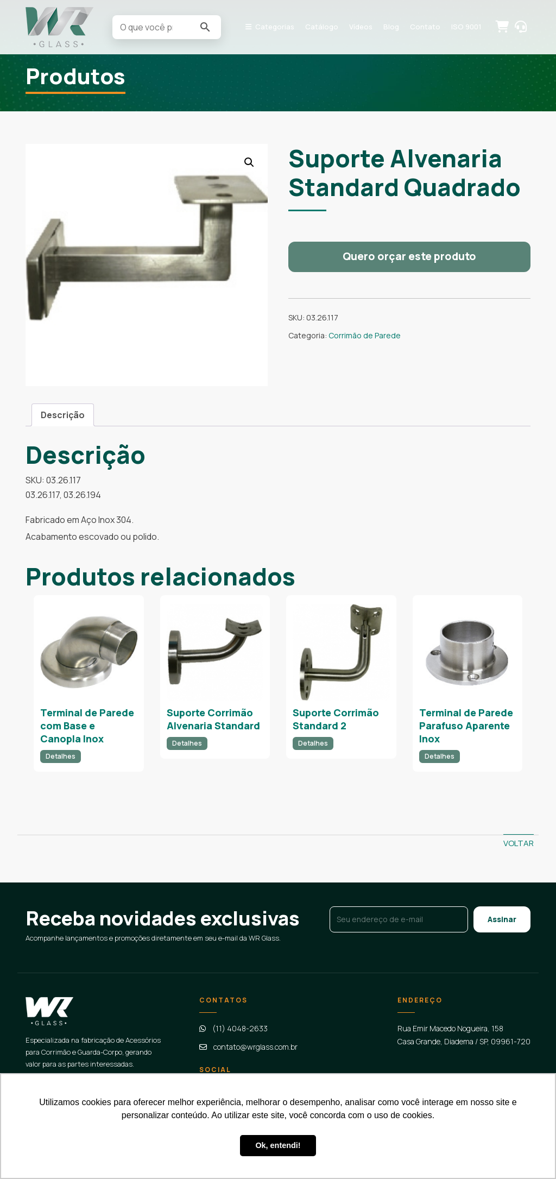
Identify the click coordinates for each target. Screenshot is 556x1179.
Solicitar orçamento (501, 26)
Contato (425, 26)
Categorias (274, 26)
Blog (391, 26)
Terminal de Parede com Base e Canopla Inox (87, 726)
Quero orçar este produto (409, 256)
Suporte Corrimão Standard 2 (336, 719)
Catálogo (321, 26)
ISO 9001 (466, 26)
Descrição (63, 415)
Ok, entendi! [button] (277, 1145)
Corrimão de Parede (364, 335)
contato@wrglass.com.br (255, 1047)
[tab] (62, 414)
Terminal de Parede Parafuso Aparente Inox (466, 726)
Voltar (518, 843)
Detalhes (60, 756)
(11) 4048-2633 (240, 1028)
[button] (249, 162)
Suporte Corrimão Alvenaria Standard (213, 719)
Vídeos (360, 26)
